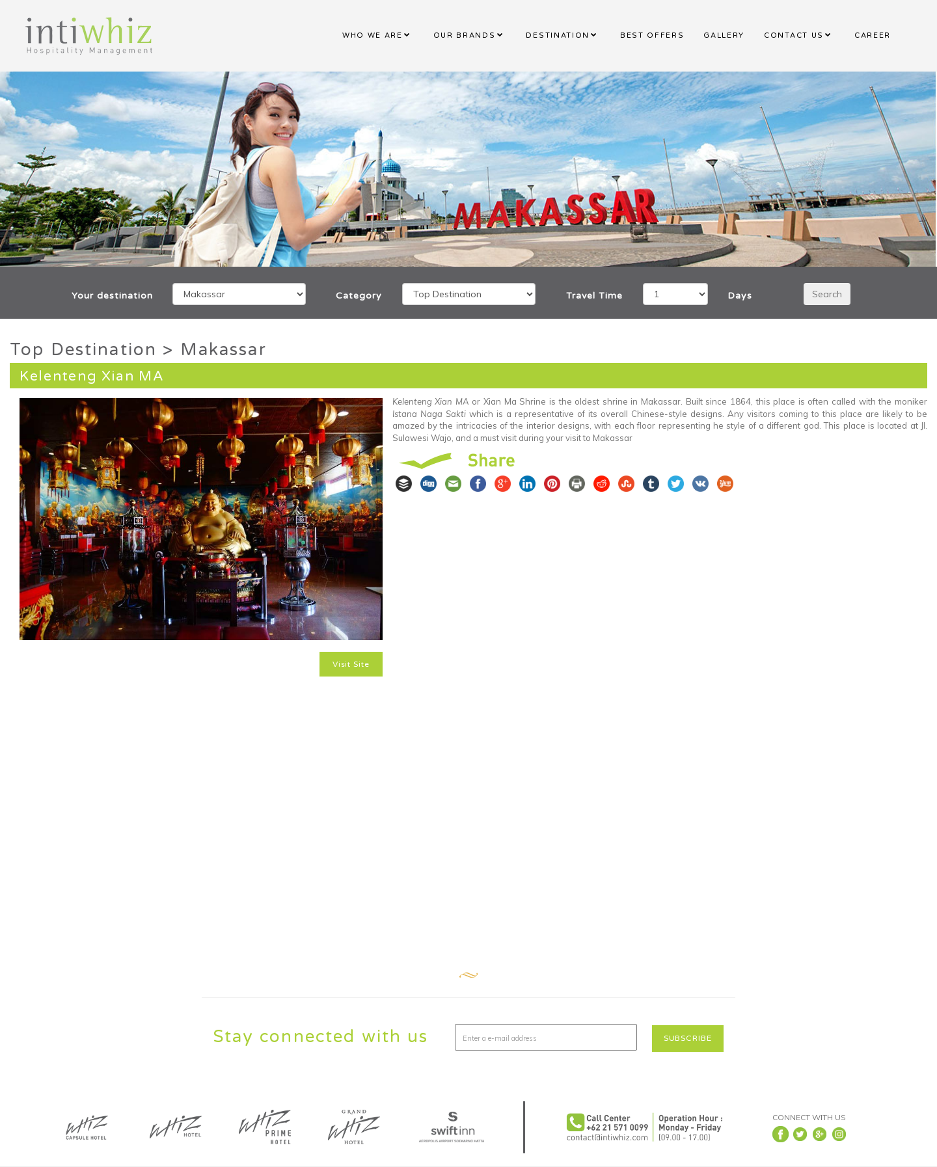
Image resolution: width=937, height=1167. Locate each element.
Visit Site (351, 664)
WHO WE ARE (372, 35)
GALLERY (723, 35)
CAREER (872, 35)
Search (827, 294)
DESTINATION (557, 35)
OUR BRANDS (464, 35)
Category (359, 295)
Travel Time (594, 295)
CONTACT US (794, 35)
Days (739, 295)
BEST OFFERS (652, 35)
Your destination (112, 295)
